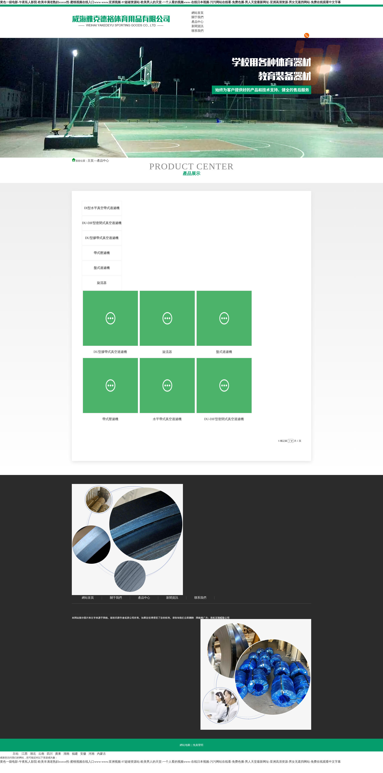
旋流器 (167, 351)
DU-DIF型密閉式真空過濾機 (224, 419)
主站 (16, 753)
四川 (50, 753)
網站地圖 (185, 744)
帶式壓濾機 (110, 419)
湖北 (33, 753)
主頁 (91, 160)
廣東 (58, 753)
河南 (92, 753)
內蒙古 (101, 753)
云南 (41, 753)
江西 (25, 753)
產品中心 (103, 160)
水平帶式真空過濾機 (167, 419)
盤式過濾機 (224, 351)
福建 (75, 753)
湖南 (66, 753)
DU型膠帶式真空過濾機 (110, 351)
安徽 (83, 753)
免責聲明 (198, 744)
